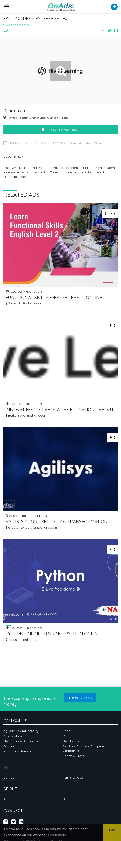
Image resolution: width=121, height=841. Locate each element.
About (7, 799)
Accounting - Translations (26, 515)
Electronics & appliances (21, 741)
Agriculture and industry (21, 731)
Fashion (9, 746)
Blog (66, 799)
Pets (66, 736)
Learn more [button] (57, 835)
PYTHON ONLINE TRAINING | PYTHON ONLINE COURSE (53, 634)
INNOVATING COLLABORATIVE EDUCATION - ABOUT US (60, 410)
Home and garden (17, 751)
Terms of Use (73, 777)
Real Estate (71, 741)
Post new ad (80, 698)
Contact (9, 777)
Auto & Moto (12, 736)
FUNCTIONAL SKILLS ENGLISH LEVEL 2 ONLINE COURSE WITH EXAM (54, 298)
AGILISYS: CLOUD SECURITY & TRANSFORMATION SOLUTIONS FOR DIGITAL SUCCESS (57, 522)
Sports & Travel (74, 756)
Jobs (66, 731)
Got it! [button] (112, 832)
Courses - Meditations (24, 291)
